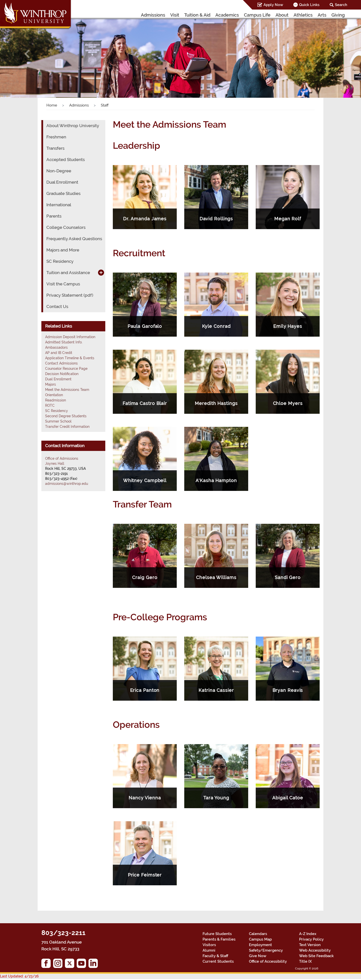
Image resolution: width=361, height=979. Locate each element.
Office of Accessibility (268, 961)
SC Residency (59, 261)
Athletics (303, 15)
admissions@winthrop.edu (66, 484)
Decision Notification (61, 374)
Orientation (54, 395)
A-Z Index (307, 934)
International (58, 204)
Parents (53, 216)
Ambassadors (56, 347)
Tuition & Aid (197, 15)
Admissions (153, 15)
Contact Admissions (61, 363)
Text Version (310, 945)
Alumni (209, 950)
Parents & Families (219, 939)
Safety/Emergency (266, 950)
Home (51, 105)
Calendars (258, 934)
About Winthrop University (72, 125)
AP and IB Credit (58, 353)
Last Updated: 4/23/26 (19, 976)
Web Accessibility (315, 950)
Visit (174, 15)
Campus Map (260, 939)
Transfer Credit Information (67, 427)
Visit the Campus (63, 283)
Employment (260, 945)
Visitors (209, 945)
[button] (27, 54)
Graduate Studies (63, 193)
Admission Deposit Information (70, 337)
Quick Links (309, 5)
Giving (338, 15)
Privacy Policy (311, 939)
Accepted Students (65, 159)
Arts (322, 15)
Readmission (55, 400)
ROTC (50, 405)
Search (341, 5)
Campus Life (257, 15)
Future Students (217, 934)
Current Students (218, 961)
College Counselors (65, 227)
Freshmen (56, 136)
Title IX (305, 961)
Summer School (58, 421)
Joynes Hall (54, 463)
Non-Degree (58, 170)
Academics (227, 15)
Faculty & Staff (215, 956)
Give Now (257, 956)
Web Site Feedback (316, 956)
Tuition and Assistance (68, 272)
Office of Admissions (61, 458)
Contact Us (57, 306)
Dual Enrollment (62, 182)
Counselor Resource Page (66, 369)
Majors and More (62, 249)
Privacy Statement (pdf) (69, 295)
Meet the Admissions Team (67, 390)
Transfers (55, 148)
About (282, 15)
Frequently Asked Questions (74, 238)
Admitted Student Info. (63, 342)
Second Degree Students (65, 416)
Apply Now (273, 5)
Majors (50, 384)
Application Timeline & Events (69, 358)
